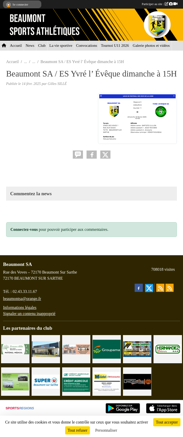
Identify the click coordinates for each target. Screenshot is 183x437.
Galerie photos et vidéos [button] (151, 45)
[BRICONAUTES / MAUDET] (106, 381)
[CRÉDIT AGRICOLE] (76, 381)
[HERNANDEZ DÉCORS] (167, 348)
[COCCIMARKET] (46, 348)
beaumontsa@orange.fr (22, 298)
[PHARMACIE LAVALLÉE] (76, 348)
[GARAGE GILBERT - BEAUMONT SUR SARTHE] (15, 381)
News (30, 45)
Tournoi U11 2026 (115, 45)
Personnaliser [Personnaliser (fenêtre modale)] (106, 430)
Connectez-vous (24, 229)
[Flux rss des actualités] (160, 288)
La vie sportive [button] (60, 45)
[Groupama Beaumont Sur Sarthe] (106, 348)
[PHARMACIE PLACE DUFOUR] (15, 348)
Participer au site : (159, 4)
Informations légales (19, 307)
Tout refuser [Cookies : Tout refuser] (78, 430)
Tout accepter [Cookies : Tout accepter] (167, 422)
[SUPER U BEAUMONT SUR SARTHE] (46, 381)
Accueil (16, 45)
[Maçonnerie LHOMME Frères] (137, 381)
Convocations (86, 45)
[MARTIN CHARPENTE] (137, 348)
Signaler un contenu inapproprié (29, 313)
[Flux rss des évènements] (169, 288)
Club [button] (42, 45)
